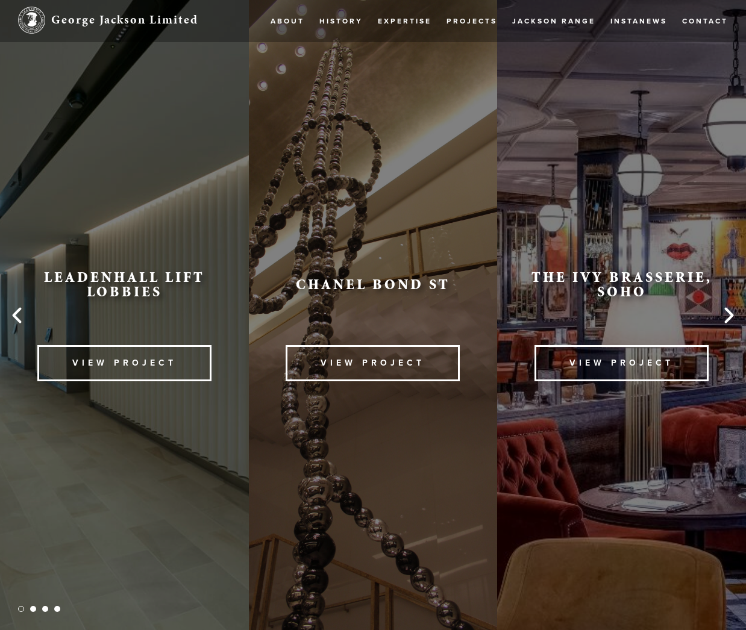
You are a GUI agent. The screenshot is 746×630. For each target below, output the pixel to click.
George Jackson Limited (124, 19)
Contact (705, 21)
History (341, 21)
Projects (472, 21)
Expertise (404, 21)
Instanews (638, 21)
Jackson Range (553, 21)
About (287, 21)
